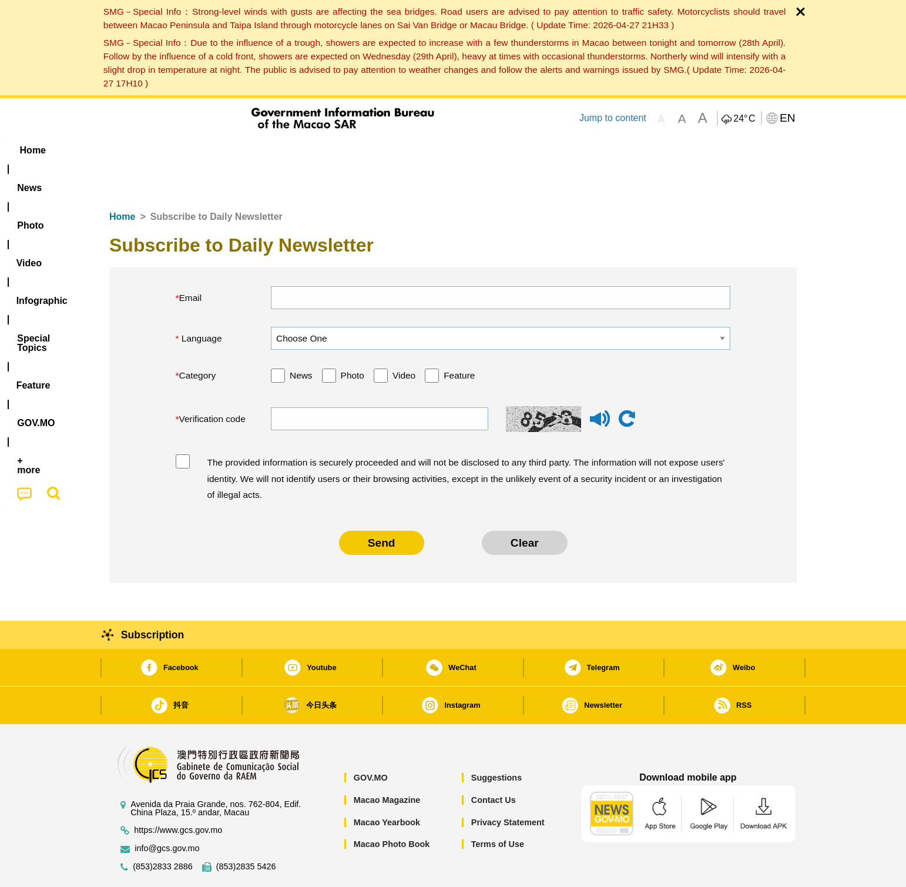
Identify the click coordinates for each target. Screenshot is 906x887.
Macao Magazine (387, 764)
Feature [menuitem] (499, 150)
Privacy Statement (508, 786)
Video (403, 339)
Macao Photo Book (392, 808)
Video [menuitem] (284, 150)
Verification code (212, 383)
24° (744, 118)
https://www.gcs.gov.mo (178, 794)
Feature (459, 339)
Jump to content (612, 118)
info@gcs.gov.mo (167, 812)
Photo (352, 339)
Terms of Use (497, 808)
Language (200, 302)
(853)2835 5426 (246, 830)
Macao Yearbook (387, 786)
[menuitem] (183, 150)
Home (122, 181)
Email (190, 262)
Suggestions (496, 742)
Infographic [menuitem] (345, 150)
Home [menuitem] (133, 150)
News (301, 339)
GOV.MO (371, 742)
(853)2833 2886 (163, 830)
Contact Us (493, 764)
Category (197, 339)
